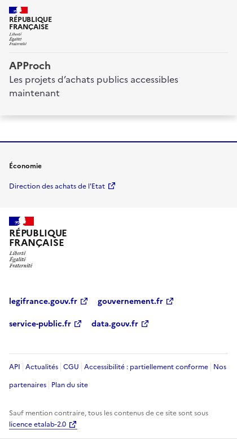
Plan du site (69, 385)
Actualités (41, 367)
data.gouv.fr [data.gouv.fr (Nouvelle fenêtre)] (114, 324)
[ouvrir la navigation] (221, 13)
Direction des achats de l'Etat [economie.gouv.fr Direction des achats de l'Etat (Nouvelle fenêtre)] (57, 186)
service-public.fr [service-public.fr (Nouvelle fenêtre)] (40, 324)
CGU (71, 367)
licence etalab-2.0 (37, 424)
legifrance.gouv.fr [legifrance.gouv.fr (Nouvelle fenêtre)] (43, 301)
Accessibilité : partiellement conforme (146, 367)
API (14, 367)
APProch (30, 65)
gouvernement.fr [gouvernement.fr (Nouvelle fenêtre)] (130, 301)
